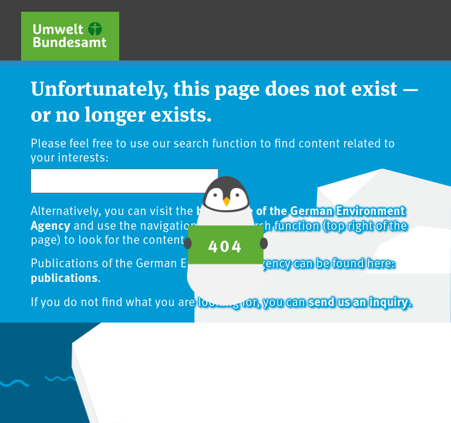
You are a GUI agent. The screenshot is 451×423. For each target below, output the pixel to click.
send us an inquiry (358, 301)
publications (64, 277)
